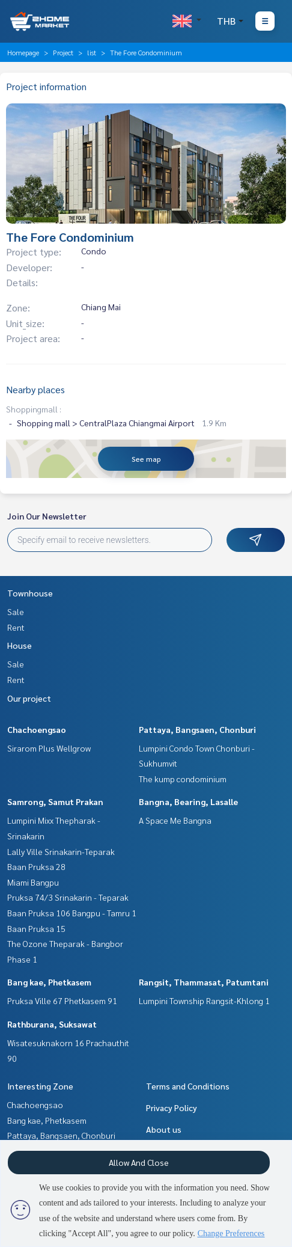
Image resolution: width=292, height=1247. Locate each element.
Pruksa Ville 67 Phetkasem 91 (62, 1000)
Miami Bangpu (33, 882)
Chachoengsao (36, 729)
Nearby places (35, 389)
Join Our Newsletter (47, 515)
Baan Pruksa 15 (36, 928)
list (91, 52)
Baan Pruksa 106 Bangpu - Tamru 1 (71, 912)
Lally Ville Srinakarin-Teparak (61, 851)
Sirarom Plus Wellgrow (49, 748)
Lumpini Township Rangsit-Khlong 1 (204, 1000)
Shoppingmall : (33, 408)
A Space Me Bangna (175, 820)
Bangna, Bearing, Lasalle (188, 801)
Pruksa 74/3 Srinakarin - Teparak (68, 897)
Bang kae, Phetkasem (49, 981)
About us (163, 1129)
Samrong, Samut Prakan (55, 801)
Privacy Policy (171, 1107)
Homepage (23, 52)
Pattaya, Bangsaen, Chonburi (197, 729)
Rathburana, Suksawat (52, 1024)
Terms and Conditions (188, 1085)
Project (63, 52)
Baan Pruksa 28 (36, 866)
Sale (15, 611)
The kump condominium (183, 778)
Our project (29, 698)
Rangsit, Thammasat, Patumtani (204, 981)
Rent (16, 627)
